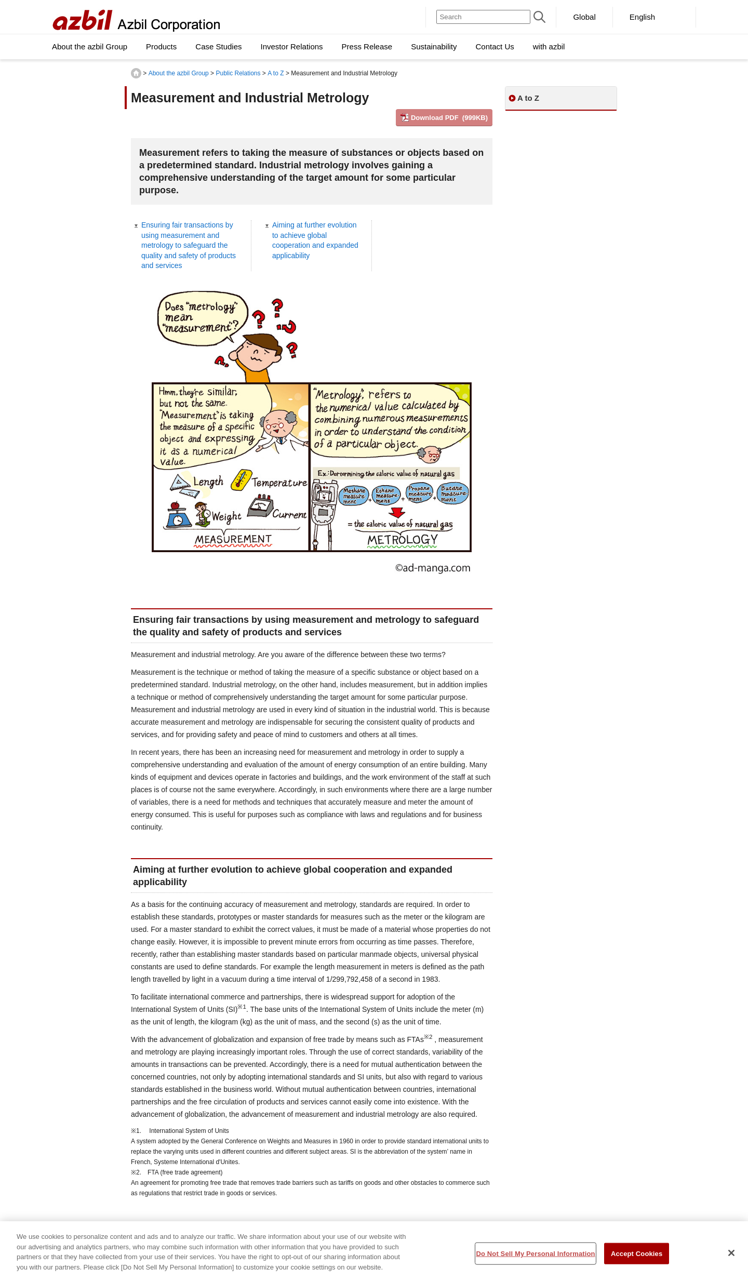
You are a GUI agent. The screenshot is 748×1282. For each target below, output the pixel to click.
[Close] (731, 1257)
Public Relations (238, 73)
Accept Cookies (636, 1258)
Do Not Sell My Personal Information (535, 1258)
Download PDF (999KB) (449, 118)
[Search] (483, 17)
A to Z (276, 73)
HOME (136, 73)
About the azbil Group (179, 73)
